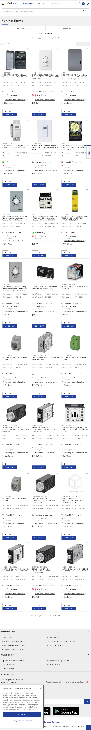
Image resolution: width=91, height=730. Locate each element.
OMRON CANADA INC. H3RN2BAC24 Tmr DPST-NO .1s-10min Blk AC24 (44, 430)
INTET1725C (7, 73)
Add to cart (10, 114)
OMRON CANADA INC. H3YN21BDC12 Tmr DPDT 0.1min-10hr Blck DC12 (44, 571)
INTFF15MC (6, 285)
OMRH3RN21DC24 (39, 355)
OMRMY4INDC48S (68, 285)
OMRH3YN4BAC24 (9, 426)
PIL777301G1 (66, 214)
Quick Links (45, 655)
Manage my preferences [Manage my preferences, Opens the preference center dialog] (22, 721)
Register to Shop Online (58, 660)
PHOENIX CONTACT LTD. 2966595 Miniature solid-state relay (44, 288)
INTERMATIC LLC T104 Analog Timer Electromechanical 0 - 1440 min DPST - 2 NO (74, 147)
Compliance (7, 637)
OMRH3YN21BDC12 (39, 567)
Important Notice (55, 645)
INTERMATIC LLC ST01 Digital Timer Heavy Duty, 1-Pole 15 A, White (15, 146)
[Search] (45, 11)
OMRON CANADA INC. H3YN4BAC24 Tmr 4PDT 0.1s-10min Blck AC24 (15, 430)
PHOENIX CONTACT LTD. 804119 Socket (14, 499)
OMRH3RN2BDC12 (9, 567)
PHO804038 (7, 355)
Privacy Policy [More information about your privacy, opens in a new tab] (31, 709)
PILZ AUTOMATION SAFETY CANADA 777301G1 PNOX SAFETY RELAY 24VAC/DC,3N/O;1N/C (74, 218)
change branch (56, 3)
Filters (22, 29)
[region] (22, 706)
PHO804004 (66, 355)
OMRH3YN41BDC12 (39, 496)
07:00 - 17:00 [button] (41, 4)
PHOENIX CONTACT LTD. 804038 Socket (14, 358)
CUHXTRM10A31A (38, 214)
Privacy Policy (53, 637)
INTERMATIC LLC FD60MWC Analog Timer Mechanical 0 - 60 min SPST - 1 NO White (45, 77)
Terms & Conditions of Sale (14, 641)
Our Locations (8, 664)
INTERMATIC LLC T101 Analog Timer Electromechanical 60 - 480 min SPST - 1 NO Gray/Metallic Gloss (74, 77)
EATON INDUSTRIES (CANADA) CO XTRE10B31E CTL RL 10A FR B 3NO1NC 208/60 (74, 430)
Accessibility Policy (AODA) (13, 649)
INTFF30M (6, 214)
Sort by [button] (67, 29)
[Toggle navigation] (3, 3)
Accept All (22, 714)
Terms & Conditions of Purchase (61, 641)
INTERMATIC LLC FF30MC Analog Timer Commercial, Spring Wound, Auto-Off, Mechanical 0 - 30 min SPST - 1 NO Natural (15, 219)
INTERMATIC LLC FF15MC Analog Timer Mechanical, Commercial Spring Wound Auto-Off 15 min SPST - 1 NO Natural (14, 289)
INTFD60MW (36, 73)
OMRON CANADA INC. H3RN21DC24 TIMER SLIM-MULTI (45, 358)
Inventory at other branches (15, 100)
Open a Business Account (13, 660)
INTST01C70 (7, 144)
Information (45, 631)
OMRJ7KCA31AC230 (69, 496)
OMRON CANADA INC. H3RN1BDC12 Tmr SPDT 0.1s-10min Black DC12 (74, 570)
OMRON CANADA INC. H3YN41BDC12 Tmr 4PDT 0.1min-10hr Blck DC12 (44, 500)
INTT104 (64, 144)
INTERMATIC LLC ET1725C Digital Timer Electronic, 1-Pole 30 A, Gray (15, 76)
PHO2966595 (37, 285)
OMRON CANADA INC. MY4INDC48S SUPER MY (74, 288)
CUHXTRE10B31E (67, 426)
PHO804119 (6, 496)
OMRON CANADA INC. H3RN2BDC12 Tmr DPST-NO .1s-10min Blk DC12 (15, 570)
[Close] (40, 688)
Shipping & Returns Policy (13, 645)
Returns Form (53, 664)
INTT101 (64, 73)
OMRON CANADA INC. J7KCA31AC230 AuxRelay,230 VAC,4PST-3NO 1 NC (72, 500)
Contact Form (8, 668)
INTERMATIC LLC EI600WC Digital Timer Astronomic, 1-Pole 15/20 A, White (45, 147)
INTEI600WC (37, 144)
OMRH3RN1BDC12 (68, 567)
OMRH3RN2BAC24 (39, 426)
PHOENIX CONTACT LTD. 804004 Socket (73, 358)
